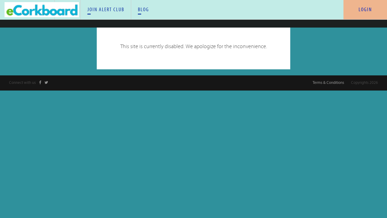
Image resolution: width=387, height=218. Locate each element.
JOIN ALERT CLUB (192, 11)
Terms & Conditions (328, 80)
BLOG (249, 11)
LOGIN (365, 9)
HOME (110, 11)
